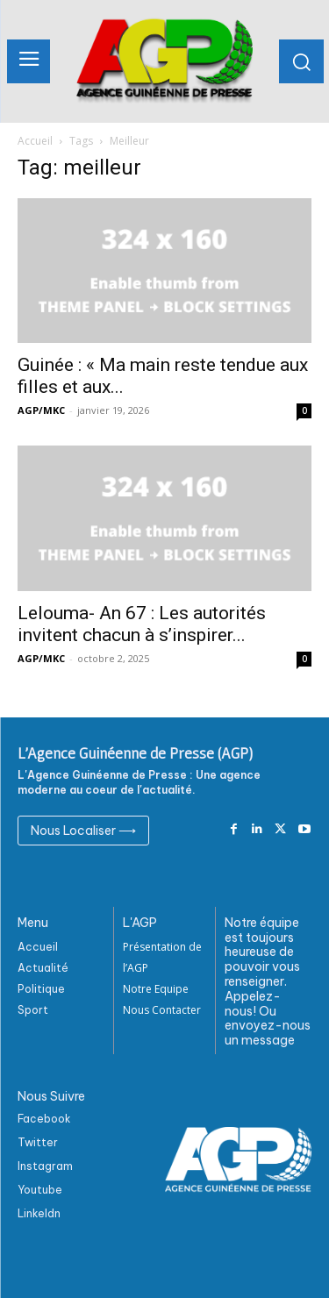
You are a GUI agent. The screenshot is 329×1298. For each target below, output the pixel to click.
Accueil (35, 140)
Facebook (44, 1118)
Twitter (38, 1142)
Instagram (45, 1166)
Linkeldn (39, 1213)
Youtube (40, 1189)
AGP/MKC (41, 410)
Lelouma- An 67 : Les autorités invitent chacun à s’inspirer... (142, 624)
